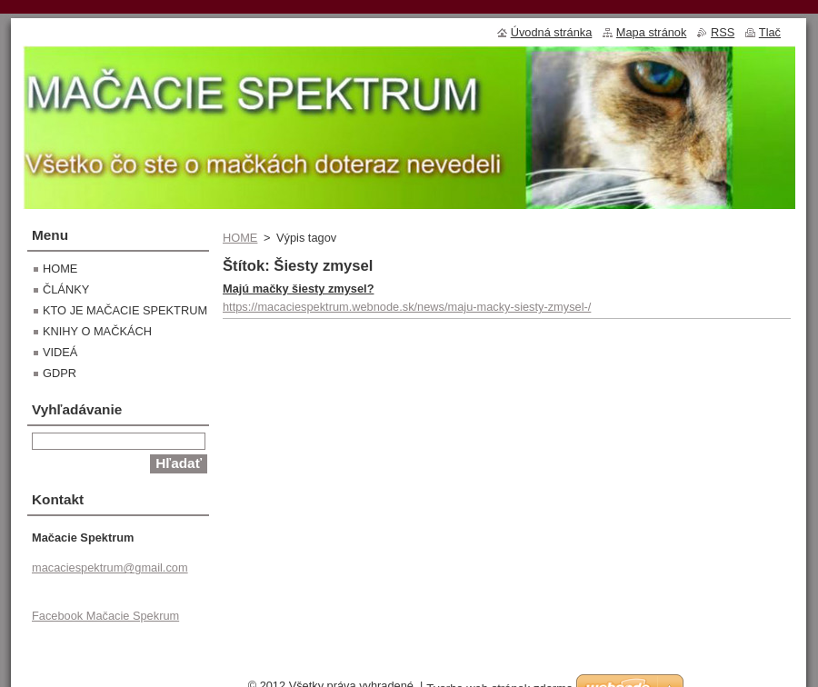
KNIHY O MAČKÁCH (97, 331)
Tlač (770, 32)
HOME (240, 237)
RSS (722, 32)
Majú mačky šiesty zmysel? (298, 288)
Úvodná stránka (552, 32)
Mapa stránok (651, 32)
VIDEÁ (60, 352)
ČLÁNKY (66, 289)
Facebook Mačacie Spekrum (105, 615)
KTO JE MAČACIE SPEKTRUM (125, 310)
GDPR (59, 373)
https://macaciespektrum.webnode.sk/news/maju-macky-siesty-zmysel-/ (407, 307)
